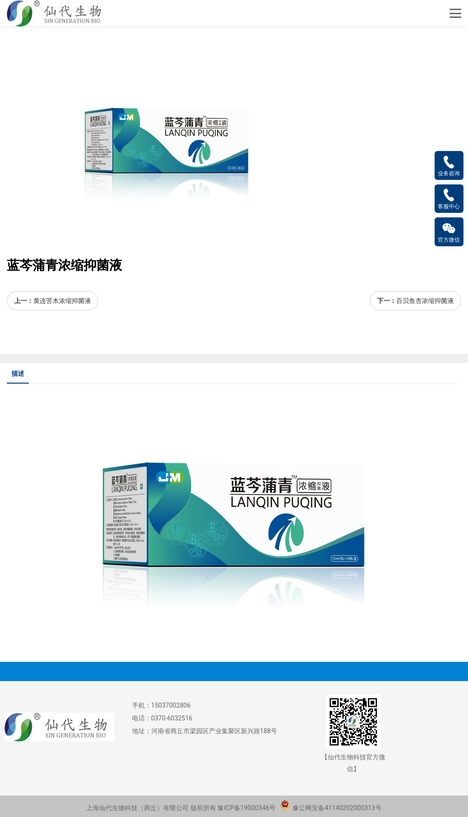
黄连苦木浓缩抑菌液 (62, 300)
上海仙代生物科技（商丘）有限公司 (137, 808)
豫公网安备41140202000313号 (330, 808)
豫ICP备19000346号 (247, 808)
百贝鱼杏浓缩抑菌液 (425, 300)
